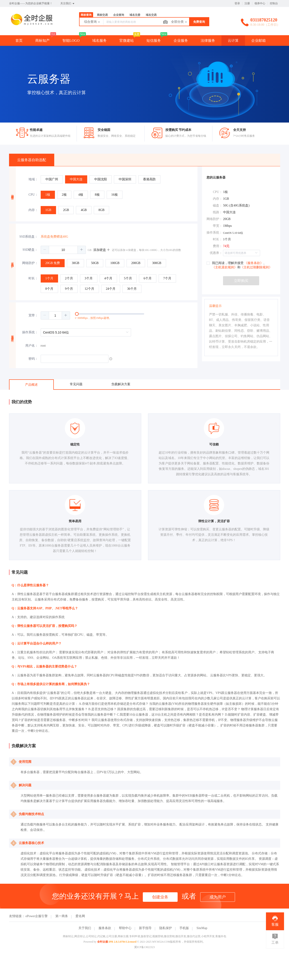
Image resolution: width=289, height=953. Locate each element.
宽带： (33, 315)
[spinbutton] (63, 250)
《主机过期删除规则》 (256, 267)
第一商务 (61, 916)
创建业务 (160, 897)
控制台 (274, 3)
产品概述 (31, 384)
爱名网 (80, 916)
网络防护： (30, 263)
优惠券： (216, 253)
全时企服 (102, 941)
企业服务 (181, 40)
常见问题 (76, 384)
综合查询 (92, 22)
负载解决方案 (120, 384)
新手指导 (145, 928)
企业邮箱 (258, 40)
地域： (33, 179)
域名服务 (99, 40)
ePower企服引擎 (37, 916)
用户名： (31, 345)
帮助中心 (125, 928)
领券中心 (259, 3)
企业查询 (118, 14)
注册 (247, 3)
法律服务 (208, 40)
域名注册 (134, 14)
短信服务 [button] (153, 40)
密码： (33, 358)
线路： (217, 212)
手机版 (184, 928)
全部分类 (179, 22)
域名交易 (151, 14)
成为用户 (217, 897)
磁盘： (217, 205)
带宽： (217, 225)
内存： (33, 210)
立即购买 (241, 281)
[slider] (119, 315)
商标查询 (86, 14)
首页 (19, 40)
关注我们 (67, 3)
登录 (237, 3)
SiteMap (202, 928)
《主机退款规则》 (224, 267)
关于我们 (84, 928)
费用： (217, 246)
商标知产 (42, 40)
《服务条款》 (253, 263)
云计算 (233, 40)
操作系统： (30, 332)
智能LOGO (71, 40)
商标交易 (102, 14)
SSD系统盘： (28, 236)
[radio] (52, 179)
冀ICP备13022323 (144, 947)
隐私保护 (165, 928)
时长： (33, 278)
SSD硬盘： (30, 249)
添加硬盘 (101, 250)
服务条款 (105, 928)
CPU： (33, 194)
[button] (45, 250)
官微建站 (126, 40)
